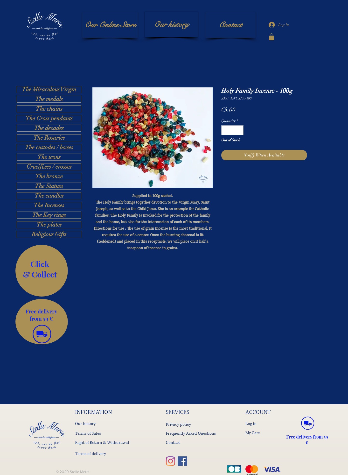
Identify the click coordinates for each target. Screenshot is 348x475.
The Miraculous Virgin (49, 89)
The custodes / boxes (49, 147)
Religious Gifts (49, 234)
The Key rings (49, 215)
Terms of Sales (88, 433)
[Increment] (239, 130)
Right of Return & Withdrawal (102, 442)
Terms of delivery (90, 453)
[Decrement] (225, 130)
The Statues (49, 186)
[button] (271, 36)
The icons (49, 157)
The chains (49, 109)
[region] (41, 271)
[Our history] (171, 24)
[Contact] (230, 25)
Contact (173, 442)
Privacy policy (178, 424)
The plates (49, 224)
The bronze (49, 176)
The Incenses (49, 205)
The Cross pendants (49, 118)
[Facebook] (182, 461)
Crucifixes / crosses (49, 166)
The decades (49, 128)
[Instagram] (170, 461)
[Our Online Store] (110, 25)
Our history (85, 423)
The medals (49, 99)
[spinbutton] (232, 130)
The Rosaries (49, 138)
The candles (49, 195)
